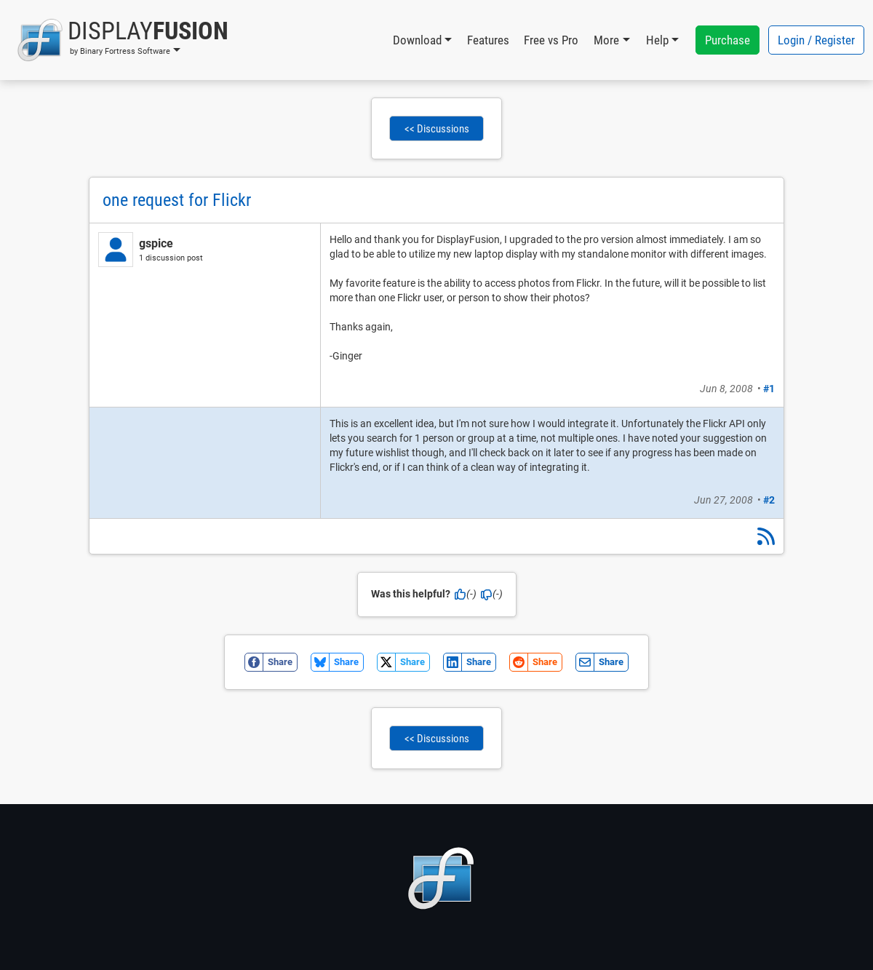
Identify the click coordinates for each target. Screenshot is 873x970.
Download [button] (417, 40)
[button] (122, 40)
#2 (769, 500)
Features (488, 40)
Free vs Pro (551, 40)
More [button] (606, 40)
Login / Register (816, 40)
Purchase (727, 40)
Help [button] (657, 40)
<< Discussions (436, 128)
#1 (769, 388)
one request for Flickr (177, 200)
